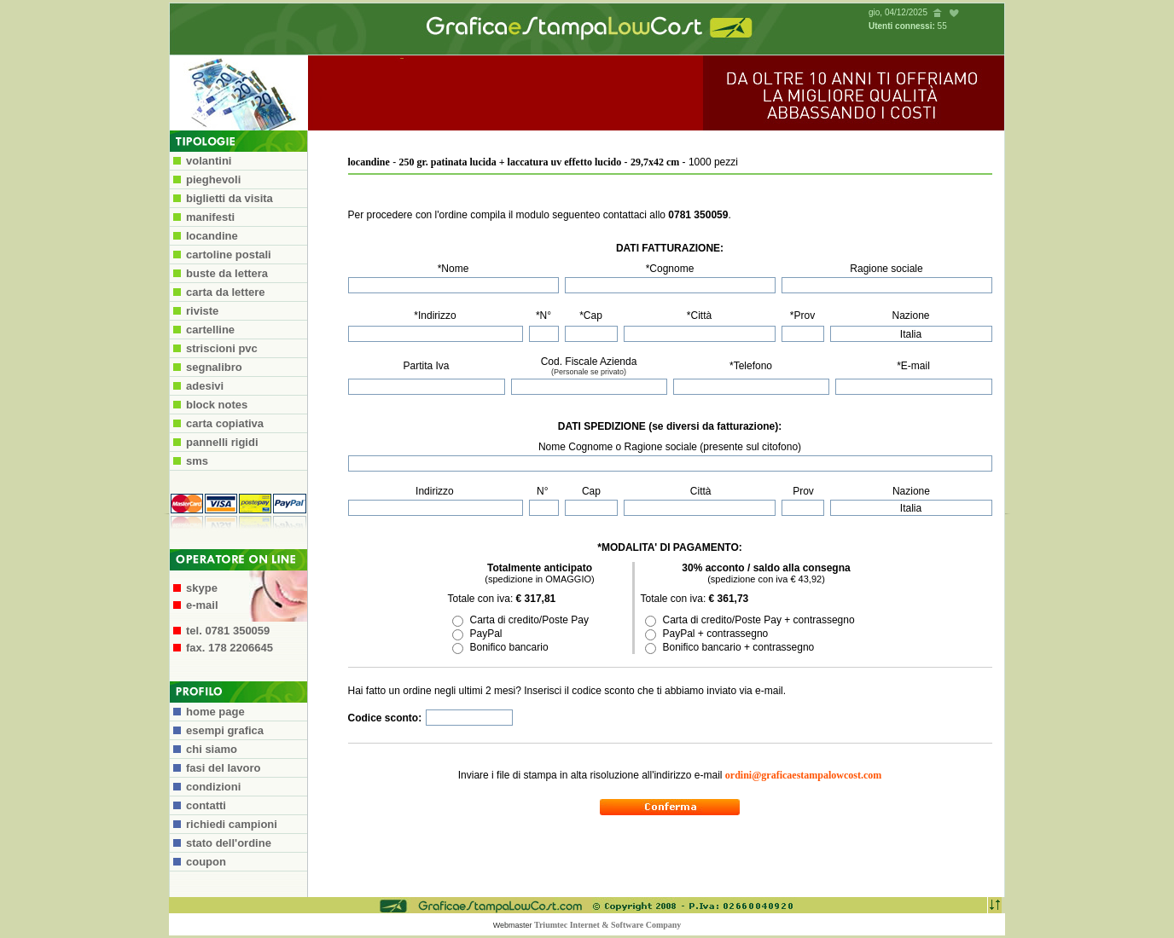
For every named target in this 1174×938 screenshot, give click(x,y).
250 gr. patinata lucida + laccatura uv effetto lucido (510, 162)
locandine (369, 162)
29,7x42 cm (655, 162)
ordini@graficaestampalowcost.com (803, 775)
